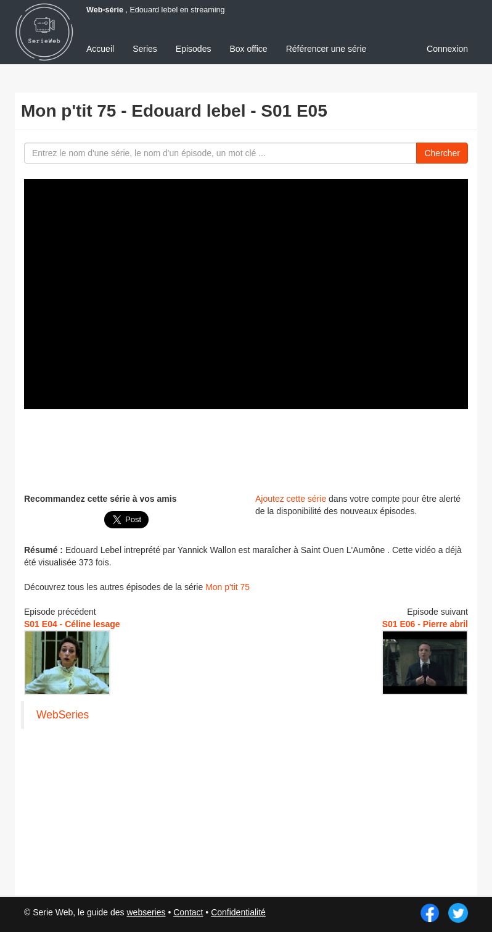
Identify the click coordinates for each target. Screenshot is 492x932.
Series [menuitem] (145, 49)
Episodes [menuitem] (193, 49)
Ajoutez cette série (290, 499)
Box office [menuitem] (248, 49)
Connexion (447, 49)
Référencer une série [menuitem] (326, 49)
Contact (188, 912)
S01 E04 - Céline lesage (72, 624)
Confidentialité (238, 912)
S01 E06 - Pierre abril (425, 624)
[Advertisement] (248, 449)
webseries (145, 912)
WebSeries (62, 715)
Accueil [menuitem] (100, 49)
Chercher (442, 153)
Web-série (104, 10)
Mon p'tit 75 (227, 587)
